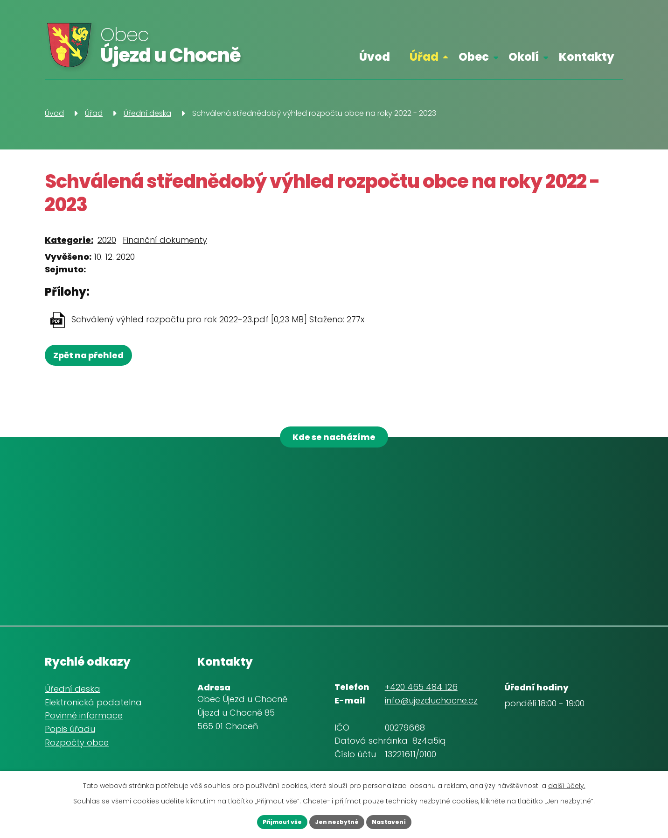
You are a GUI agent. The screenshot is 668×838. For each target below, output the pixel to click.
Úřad (424, 56)
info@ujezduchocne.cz (431, 707)
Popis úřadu (70, 736)
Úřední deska (147, 113)
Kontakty (586, 56)
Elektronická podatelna (93, 709)
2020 (106, 240)
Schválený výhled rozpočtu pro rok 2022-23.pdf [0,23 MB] (189, 319)
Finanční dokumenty (165, 240)
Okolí (523, 56)
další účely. (566, 783)
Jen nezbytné (337, 820)
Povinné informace (84, 722)
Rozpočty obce (77, 749)
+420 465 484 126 (421, 694)
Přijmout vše (268, 820)
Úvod (374, 56)
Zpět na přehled (92, 355)
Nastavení (402, 820)
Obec (474, 56)
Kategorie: (69, 240)
